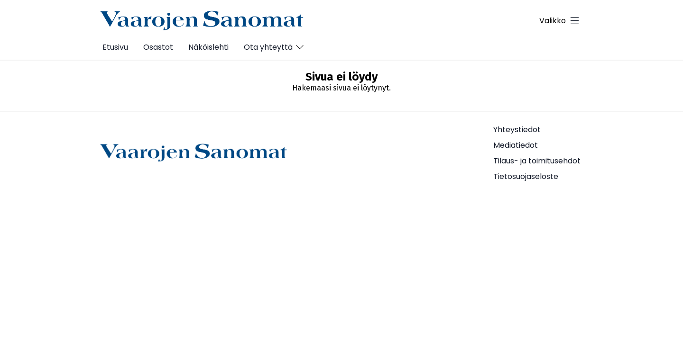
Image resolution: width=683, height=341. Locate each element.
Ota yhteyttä (268, 47)
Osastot (158, 47)
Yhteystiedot (517, 129)
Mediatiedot (515, 145)
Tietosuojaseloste (525, 176)
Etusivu (115, 47)
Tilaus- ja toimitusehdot (537, 160)
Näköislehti (208, 47)
